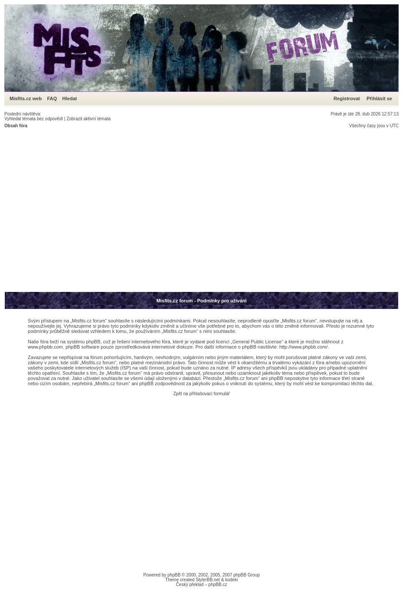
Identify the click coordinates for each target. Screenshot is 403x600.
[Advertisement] (81, 210)
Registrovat (346, 98)
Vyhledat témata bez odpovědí (33, 118)
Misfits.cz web (28, 98)
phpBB (174, 575)
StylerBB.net (208, 579)
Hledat (69, 98)
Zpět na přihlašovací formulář (201, 393)
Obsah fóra (15, 125)
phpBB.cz (217, 584)
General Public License (257, 341)
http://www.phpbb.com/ (303, 346)
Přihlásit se (379, 98)
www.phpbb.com (45, 346)
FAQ (52, 98)
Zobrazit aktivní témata (89, 118)
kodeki (231, 579)
